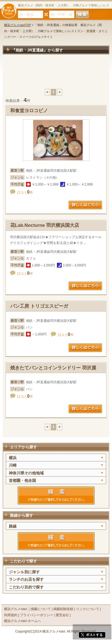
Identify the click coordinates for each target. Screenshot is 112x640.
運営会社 (62, 615)
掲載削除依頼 (63, 609)
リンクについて (87, 609)
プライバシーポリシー (36, 615)
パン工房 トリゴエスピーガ (39, 306)
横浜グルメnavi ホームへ (22, 621)
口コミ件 (25, 192)
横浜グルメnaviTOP (17, 25)
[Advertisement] (56, 74)
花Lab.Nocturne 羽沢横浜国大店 (44, 225)
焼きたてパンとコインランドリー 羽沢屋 (53, 368)
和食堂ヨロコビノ (31, 110)
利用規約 (10, 615)
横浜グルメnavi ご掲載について (27, 609)
